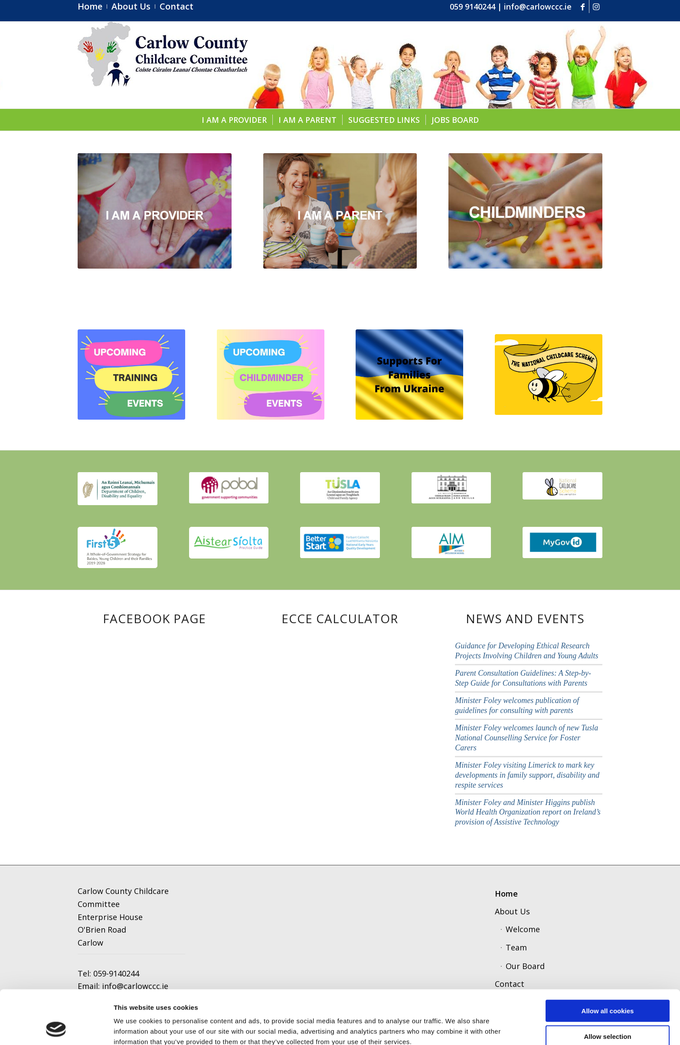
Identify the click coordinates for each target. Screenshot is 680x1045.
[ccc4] (163, 65)
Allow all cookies (608, 960)
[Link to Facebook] (582, 6)
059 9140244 (472, 6)
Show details (453, 1028)
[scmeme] (562, 485)
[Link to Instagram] (595, 6)
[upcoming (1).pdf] (131, 374)
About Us (512, 911)
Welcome (523, 929)
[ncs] (548, 374)
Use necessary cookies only (607, 1011)
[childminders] (525, 211)
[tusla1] (340, 487)
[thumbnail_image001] (117, 488)
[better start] (340, 542)
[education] (451, 487)
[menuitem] (92, 6)
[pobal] (229, 487)
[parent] (340, 211)
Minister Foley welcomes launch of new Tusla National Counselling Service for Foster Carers (526, 737)
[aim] (451, 542)
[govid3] (562, 542)
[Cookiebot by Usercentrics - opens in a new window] (56, 1028)
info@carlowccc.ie (538, 6)
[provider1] (155, 211)
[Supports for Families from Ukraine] (409, 374)
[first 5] (117, 547)
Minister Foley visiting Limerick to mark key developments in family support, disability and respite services (527, 775)
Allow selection (607, 985)
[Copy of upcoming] (270, 374)
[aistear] (229, 542)
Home (506, 893)
